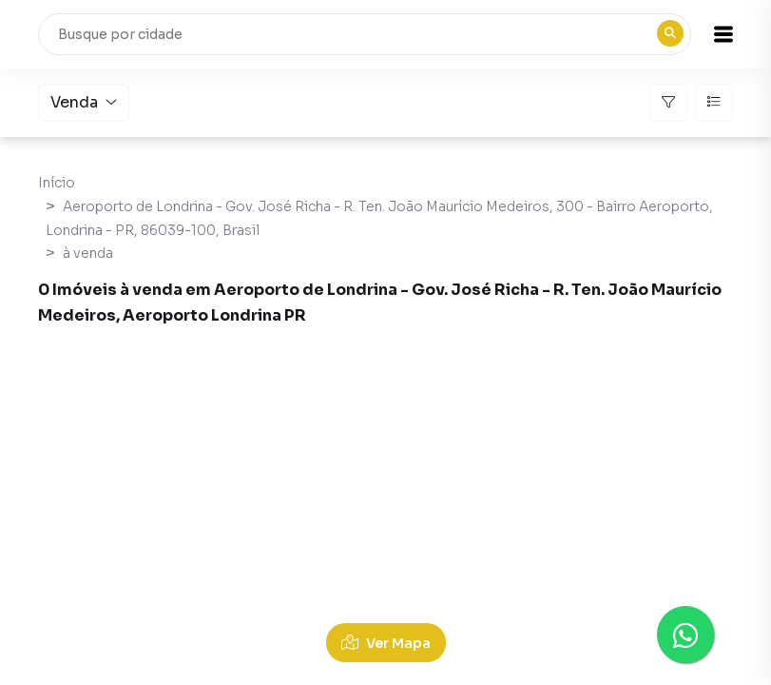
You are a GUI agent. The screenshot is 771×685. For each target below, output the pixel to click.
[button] (723, 34)
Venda (83, 102)
